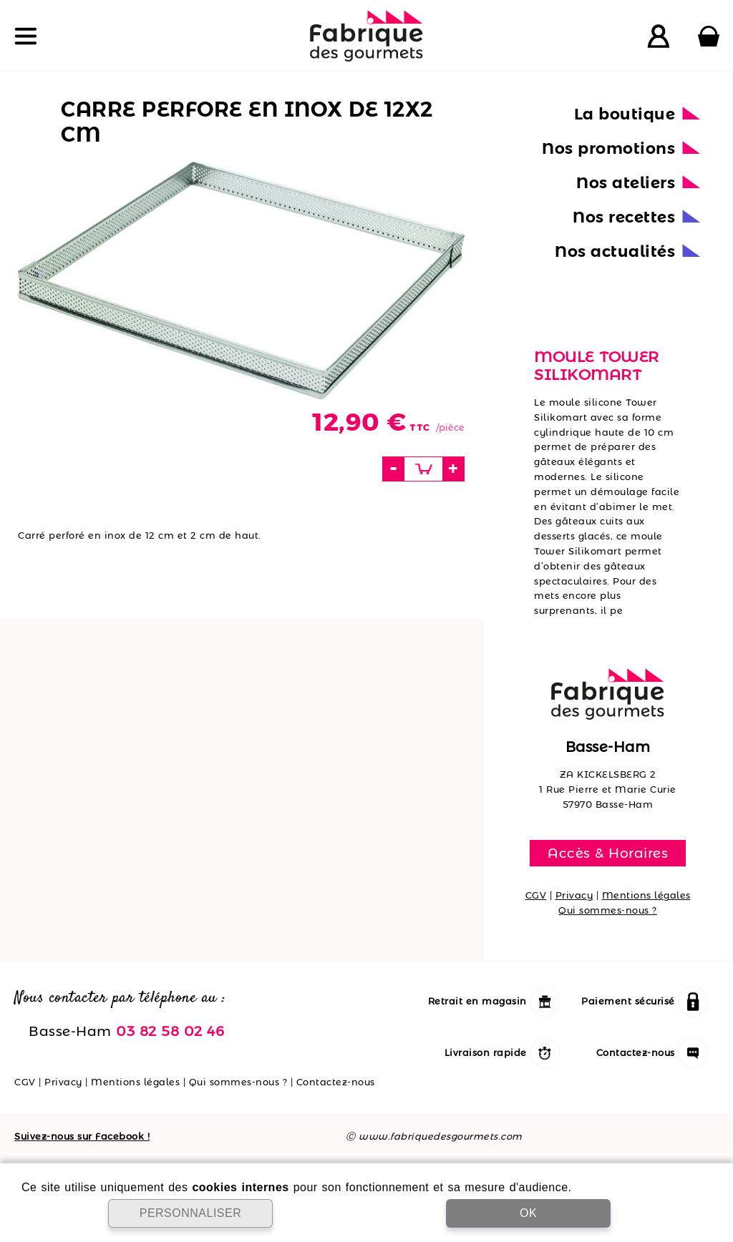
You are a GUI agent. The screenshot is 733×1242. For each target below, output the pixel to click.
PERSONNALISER (191, 1213)
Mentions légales (646, 895)
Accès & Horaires (608, 852)
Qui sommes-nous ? (607, 910)
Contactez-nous (335, 1081)
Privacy (574, 895)
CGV (536, 895)
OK (528, 1213)
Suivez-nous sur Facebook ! (82, 1136)
